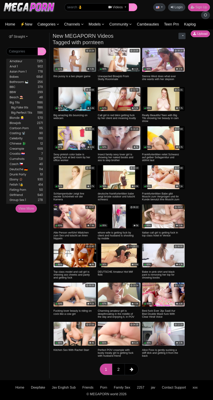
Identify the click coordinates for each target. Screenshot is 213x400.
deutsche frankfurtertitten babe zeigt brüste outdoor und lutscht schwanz (116, 196)
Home (10, 24)
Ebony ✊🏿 (26, 179)
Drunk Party (26, 174)
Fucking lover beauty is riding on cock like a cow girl (72, 312)
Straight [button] (17, 36)
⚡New (26, 24)
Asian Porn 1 (26, 71)
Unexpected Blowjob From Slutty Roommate (113, 78)
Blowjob (26, 123)
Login (177, 7)
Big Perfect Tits (26, 113)
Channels (73, 24)
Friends (87, 387)
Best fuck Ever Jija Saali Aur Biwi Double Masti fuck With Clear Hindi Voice (158, 313)
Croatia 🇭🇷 (26, 154)
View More (26, 208)
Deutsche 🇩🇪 (26, 169)
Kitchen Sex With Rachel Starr (71, 349)
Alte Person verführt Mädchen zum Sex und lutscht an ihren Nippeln (71, 235)
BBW (26, 92)
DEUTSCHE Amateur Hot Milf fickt (115, 273)
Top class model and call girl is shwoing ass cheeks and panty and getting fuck (71, 274)
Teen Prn (171, 24)
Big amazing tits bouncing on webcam (70, 117)
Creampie (26, 149)
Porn (103, 387)
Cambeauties (148, 24)
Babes (26, 77)
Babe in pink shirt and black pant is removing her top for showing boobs (158, 274)
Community (120, 24)
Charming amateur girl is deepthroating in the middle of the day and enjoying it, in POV (116, 313)
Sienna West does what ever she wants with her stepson (159, 78)
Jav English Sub (64, 387)
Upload (200, 33)
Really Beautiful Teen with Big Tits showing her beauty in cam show (160, 118)
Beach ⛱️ (26, 97)
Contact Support (174, 387)
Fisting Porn (26, 190)
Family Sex (122, 387)
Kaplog (190, 24)
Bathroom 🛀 (26, 82)
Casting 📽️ (26, 133)
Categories (48, 24)
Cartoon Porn (26, 128)
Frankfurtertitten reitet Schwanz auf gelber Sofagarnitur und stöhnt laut (160, 157)
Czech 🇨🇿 (26, 164)
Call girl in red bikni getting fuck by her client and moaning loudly (117, 117)
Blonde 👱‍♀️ (26, 118)
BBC (26, 87)
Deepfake (38, 387)
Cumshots (26, 159)
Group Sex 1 (26, 200)
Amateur (26, 61)
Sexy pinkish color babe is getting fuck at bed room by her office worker (71, 157)
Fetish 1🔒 (26, 184)
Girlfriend (26, 195)
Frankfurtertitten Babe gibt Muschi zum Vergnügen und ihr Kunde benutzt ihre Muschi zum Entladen (160, 198)
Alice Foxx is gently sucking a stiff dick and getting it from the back (160, 352)
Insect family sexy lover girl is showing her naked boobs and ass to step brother (115, 157)
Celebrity (26, 138)
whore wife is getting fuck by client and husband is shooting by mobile (116, 235)
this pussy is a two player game (71, 76)
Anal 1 (26, 66)
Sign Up (199, 7)
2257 (140, 387)
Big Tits (26, 102)
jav (153, 387)
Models (96, 24)
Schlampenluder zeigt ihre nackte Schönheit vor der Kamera (68, 196)
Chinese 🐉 (26, 143)
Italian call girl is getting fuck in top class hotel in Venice (160, 234)
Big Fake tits (26, 107)
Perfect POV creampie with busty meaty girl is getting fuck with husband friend (115, 352)
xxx (195, 387)
